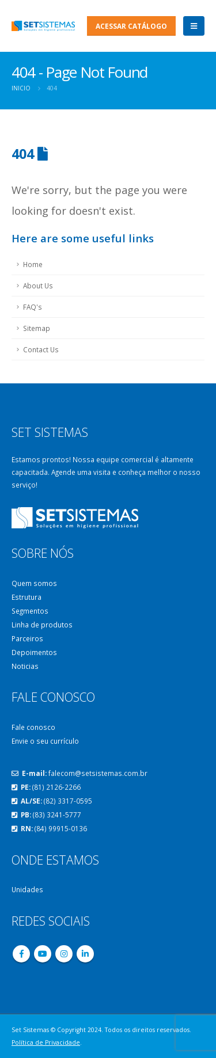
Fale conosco (33, 727)
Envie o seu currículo (45, 740)
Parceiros (27, 638)
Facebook (21, 953)
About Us (38, 285)
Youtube (42, 953)
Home (33, 264)
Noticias (25, 666)
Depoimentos (34, 652)
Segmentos (30, 610)
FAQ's (32, 306)
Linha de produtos (42, 624)
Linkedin (85, 953)
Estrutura (26, 597)
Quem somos (34, 583)
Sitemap (36, 328)
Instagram (64, 953)
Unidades (27, 889)
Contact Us (41, 349)
